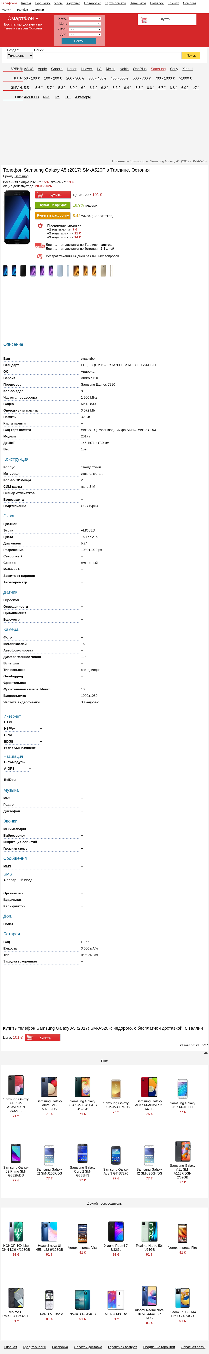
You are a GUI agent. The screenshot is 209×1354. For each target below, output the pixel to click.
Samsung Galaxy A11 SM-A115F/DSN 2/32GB (182, 1171)
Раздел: (13, 50)
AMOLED (31, 97)
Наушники (43, 3)
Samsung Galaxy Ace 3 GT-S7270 (116, 1171)
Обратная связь (193, 1347)
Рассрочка (60, 1347)
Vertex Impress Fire (182, 1248)
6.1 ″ (93, 88)
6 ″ (83, 88)
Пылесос (157, 3)
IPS (57, 97)
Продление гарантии (159, 1347)
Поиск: (39, 50)
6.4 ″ (127, 88)
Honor (71, 69)
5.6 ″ (38, 88)
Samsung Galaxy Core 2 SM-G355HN (82, 1171)
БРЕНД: (17, 69)
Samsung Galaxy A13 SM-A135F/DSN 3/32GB (16, 1105)
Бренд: (63, 18)
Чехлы (26, 3)
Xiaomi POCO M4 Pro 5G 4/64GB (182, 1314)
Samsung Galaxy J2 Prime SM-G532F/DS (16, 1171)
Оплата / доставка (88, 1347)
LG (99, 69)
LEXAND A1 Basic (49, 1314)
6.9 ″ (184, 88)
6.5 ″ (139, 88)
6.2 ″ (104, 88)
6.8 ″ (173, 88)
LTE (68, 97)
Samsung (158, 69)
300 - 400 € (97, 78)
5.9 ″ (73, 88)
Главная (10, 1347)
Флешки (38, 10)
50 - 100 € (32, 78)
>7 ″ (196, 88)
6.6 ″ (150, 88)
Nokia (124, 69)
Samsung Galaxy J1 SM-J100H (182, 1105)
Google (57, 69)
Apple (42, 69)
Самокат (189, 3)
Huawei (87, 69)
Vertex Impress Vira (82, 1248)
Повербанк (92, 3)
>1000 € (185, 78)
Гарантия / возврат (122, 1347)
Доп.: (64, 34)
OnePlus (139, 69)
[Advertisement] (104, 129)
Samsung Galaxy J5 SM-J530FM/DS (116, 1105)
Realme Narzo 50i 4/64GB (149, 1248)
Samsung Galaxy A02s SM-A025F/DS (49, 1105)
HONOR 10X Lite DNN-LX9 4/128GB (16, 1248)
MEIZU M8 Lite (116, 1314)
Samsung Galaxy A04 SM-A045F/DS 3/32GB (82, 1105)
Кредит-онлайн (34, 1347)
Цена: (63, 24)
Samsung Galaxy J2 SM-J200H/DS (149, 1171)
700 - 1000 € (165, 78)
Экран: (63, 29)
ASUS (29, 69)
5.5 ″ (27, 88)
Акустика (73, 3)
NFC (46, 97)
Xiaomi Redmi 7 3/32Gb (116, 1248)
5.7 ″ (50, 88)
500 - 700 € (142, 78)
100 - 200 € (53, 78)
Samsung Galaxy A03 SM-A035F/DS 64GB (149, 1105)
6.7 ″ (161, 88)
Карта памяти (115, 3)
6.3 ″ (116, 88)
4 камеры (83, 97)
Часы (58, 3)
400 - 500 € (119, 78)
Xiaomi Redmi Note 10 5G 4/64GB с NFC (149, 1314)
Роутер (6, 10)
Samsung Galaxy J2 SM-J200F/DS (49, 1171)
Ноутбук (21, 10)
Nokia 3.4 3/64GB (82, 1314)
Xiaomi (187, 69)
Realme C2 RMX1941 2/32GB (15, 1314)
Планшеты (138, 3)
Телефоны (9, 3)
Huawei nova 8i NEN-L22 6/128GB (49, 1248)
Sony (174, 69)
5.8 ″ (61, 88)
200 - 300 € (75, 78)
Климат (173, 3)
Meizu (110, 69)
